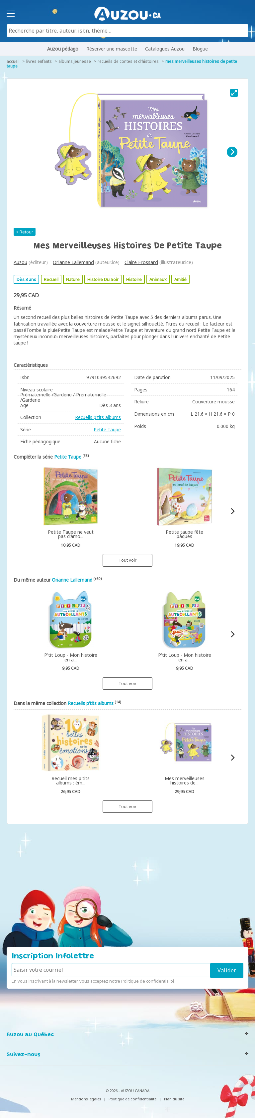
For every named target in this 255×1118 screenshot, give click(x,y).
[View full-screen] (234, 93)
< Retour (24, 232)
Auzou (20, 262)
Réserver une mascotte (111, 49)
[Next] (232, 152)
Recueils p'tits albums (98, 417)
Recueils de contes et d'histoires (128, 61)
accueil (13, 61)
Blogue (200, 49)
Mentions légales (86, 1098)
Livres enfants (39, 61)
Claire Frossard (141, 262)
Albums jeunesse (74, 61)
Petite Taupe (107, 429)
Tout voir (127, 560)
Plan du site (174, 1098)
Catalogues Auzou (165, 49)
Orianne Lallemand (73, 262)
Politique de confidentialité (148, 981)
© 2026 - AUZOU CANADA (127, 1090)
